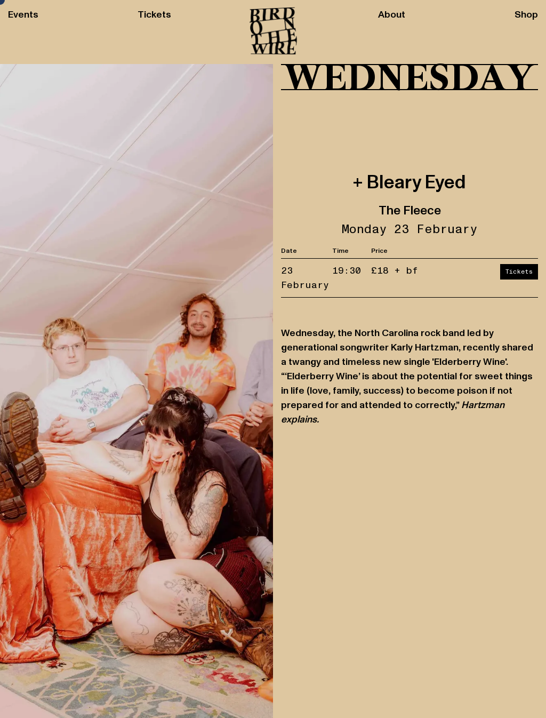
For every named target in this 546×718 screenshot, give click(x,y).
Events (23, 15)
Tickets (154, 15)
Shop (526, 15)
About (391, 15)
